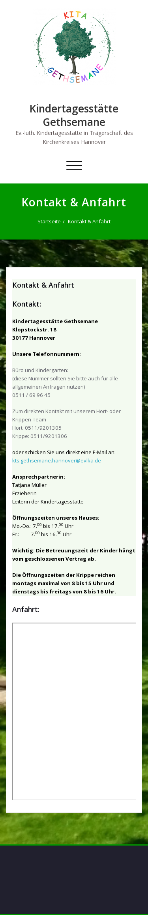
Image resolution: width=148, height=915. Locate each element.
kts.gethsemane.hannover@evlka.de (56, 460)
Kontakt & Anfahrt (89, 221)
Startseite (49, 221)
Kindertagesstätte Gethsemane (74, 115)
